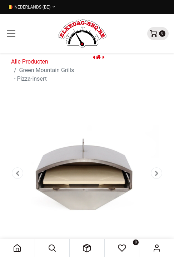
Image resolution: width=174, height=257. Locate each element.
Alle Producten (29, 61)
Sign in (156, 248)
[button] (52, 248)
